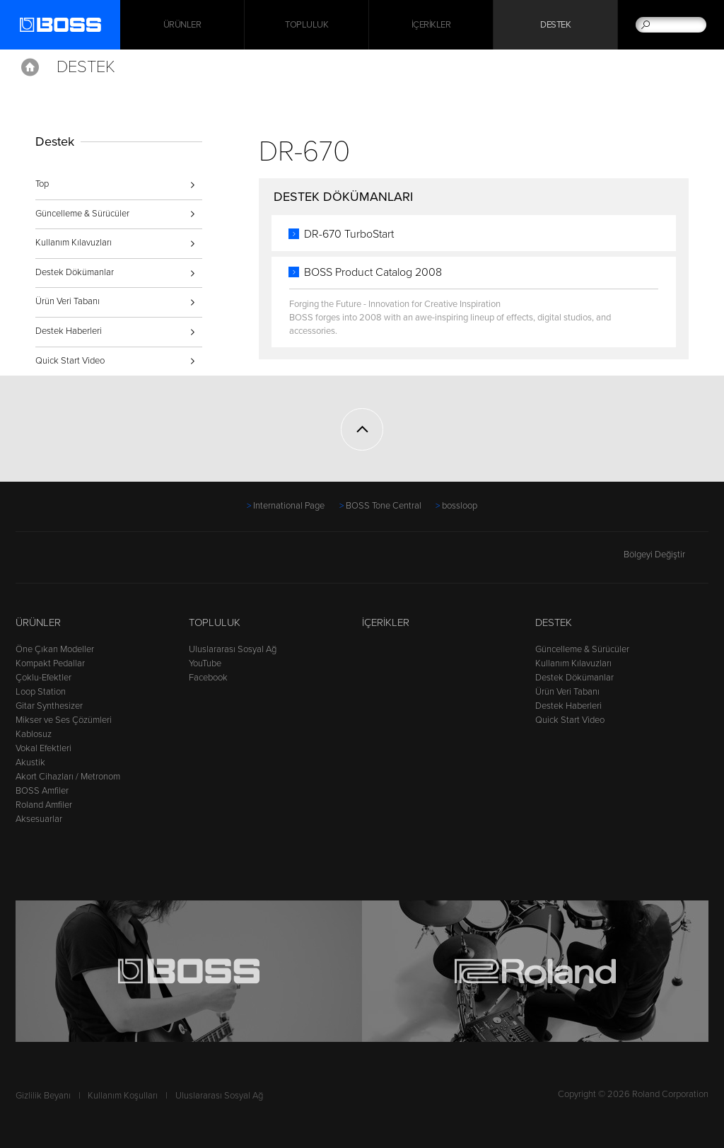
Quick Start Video (70, 360)
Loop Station (41, 691)
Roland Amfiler (44, 805)
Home (30, 67)
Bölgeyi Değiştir (666, 554)
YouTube (205, 663)
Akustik (30, 762)
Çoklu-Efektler (43, 677)
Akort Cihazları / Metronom (68, 776)
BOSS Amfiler (42, 790)
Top (42, 184)
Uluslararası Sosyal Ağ (232, 649)
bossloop (459, 505)
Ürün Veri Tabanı (67, 301)
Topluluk (306, 24)
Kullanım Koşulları (123, 1095)
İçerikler (431, 24)
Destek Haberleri (68, 331)
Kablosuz (34, 734)
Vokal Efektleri (43, 748)
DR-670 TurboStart (349, 234)
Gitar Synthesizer (49, 706)
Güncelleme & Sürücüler (82, 213)
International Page (289, 505)
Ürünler (38, 622)
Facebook (208, 677)
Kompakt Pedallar (50, 663)
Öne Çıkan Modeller (55, 649)
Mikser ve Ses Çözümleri (64, 720)
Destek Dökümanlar (74, 272)
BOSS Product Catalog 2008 (373, 272)
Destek (555, 24)
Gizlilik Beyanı (43, 1095)
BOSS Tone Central (383, 505)
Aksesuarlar (39, 819)
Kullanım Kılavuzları (73, 242)
